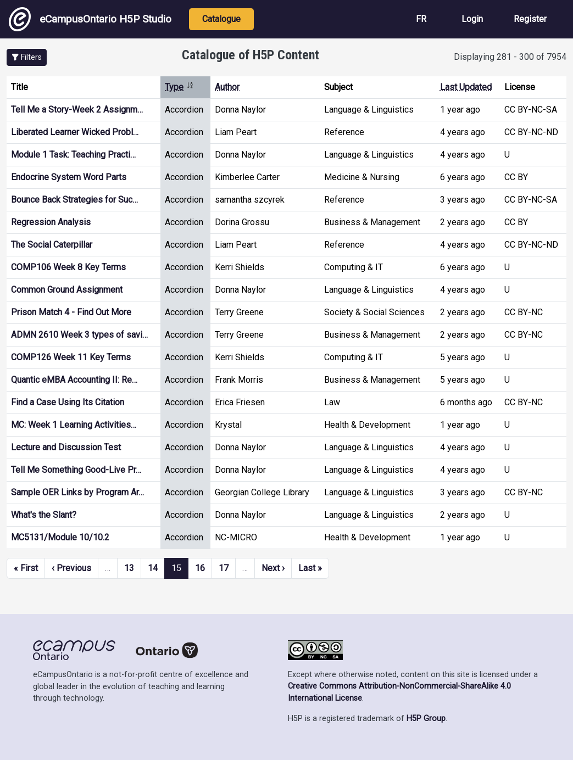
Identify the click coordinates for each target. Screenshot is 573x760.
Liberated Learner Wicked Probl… (74, 132)
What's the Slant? (43, 515)
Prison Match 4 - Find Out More (71, 312)
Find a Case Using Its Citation (67, 402)
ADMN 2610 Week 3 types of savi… (79, 334)
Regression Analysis (51, 222)
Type (179, 87)
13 (129, 568)
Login (472, 19)
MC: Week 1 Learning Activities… (73, 425)
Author (227, 87)
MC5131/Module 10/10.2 (60, 537)
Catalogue (221, 19)
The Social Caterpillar (51, 244)
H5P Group (426, 718)
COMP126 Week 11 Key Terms (71, 357)
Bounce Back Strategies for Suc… (74, 199)
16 (200, 568)
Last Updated (466, 87)
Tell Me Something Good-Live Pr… (76, 470)
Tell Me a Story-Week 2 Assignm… (77, 109)
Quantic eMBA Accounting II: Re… (74, 380)
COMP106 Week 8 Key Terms (68, 267)
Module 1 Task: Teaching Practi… (73, 154)
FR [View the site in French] (421, 19)
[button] (27, 57)
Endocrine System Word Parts (68, 177)
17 (224, 568)
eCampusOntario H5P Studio (90, 19)
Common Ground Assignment (67, 289)
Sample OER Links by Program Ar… (77, 492)
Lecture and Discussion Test (66, 447)
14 (153, 568)
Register (530, 19)
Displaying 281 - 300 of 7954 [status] (510, 57)
